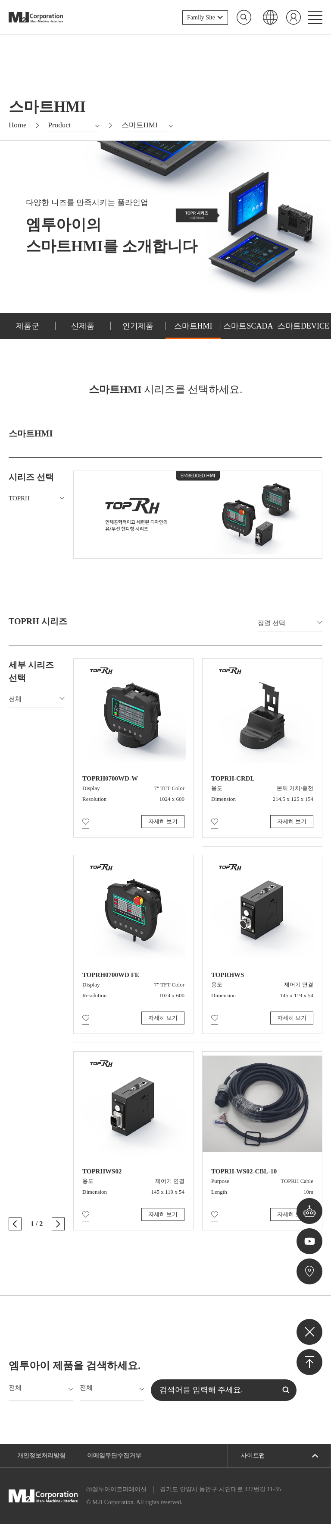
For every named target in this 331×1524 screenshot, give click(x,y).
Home (18, 125)
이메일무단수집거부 (114, 1455)
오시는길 (309, 1271)
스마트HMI (193, 326)
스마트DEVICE (303, 326)
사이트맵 (253, 1455)
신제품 (82, 326)
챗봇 (309, 1211)
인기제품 (137, 326)
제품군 (27, 326)
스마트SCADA (248, 326)
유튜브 (309, 1241)
